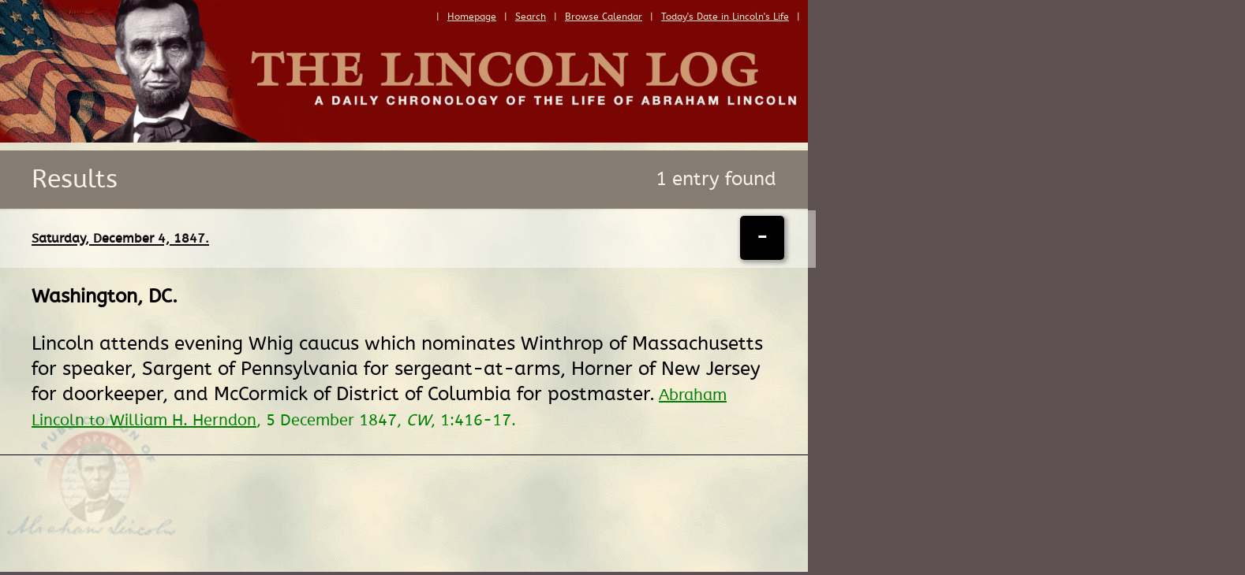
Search (530, 16)
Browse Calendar (603, 16)
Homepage (471, 16)
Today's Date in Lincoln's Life (725, 16)
